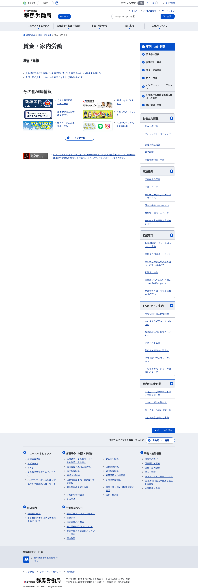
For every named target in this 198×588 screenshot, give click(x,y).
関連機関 (158, 171)
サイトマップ (168, 11)
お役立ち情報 (158, 118)
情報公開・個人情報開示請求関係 (120, 487)
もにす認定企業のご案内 (157, 418)
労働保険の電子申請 (154, 160)
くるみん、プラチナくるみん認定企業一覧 (158, 394)
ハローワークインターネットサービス (158, 196)
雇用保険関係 (112, 470)
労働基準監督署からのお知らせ (42, 472)
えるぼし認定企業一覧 (156, 403)
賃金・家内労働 (153, 70)
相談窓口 (158, 235)
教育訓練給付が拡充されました (158, 334)
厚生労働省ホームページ (157, 205)
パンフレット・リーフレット (159, 87)
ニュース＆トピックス (40, 452)
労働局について (75, 505)
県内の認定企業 (158, 384)
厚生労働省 (170, 3)
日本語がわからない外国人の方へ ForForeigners (158, 282)
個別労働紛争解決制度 (77, 486)
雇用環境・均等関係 (115, 474)
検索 (169, 16)
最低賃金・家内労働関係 (78, 465)
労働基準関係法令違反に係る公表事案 (159, 96)
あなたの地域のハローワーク (42, 483)
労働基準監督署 (152, 179)
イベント (32, 466)
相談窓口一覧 (151, 273)
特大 (154, 3)
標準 (141, 3)
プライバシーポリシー (50, 569)
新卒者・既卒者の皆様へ (157, 351)
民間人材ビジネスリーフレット (158, 360)
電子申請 (149, 152)
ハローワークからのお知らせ (42, 478)
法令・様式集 (151, 126)
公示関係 (71, 498)
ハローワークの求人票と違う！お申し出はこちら (158, 264)
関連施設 (71, 536)
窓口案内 (32, 505)
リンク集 (30, 569)
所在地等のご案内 (75, 519)
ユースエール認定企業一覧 (158, 411)
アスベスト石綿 (152, 343)
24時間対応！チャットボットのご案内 (158, 245)
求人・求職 (151, 78)
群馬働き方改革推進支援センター (158, 222)
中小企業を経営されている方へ (158, 323)
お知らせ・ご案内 (158, 306)
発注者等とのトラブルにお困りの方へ (158, 293)
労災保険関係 (73, 470)
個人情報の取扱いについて (80, 524)
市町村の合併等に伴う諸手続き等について (42, 517)
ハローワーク (151, 187)
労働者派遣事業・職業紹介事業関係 (81, 480)
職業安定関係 (73, 474)
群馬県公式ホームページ (157, 213)
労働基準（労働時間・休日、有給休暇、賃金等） (81, 459)
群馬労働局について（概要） (81, 511)
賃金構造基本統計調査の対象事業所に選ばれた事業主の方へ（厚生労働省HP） (64, 73)
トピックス (33, 462)
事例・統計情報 (156, 46)
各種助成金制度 (113, 478)
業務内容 (71, 515)
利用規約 (71, 569)
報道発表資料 (34, 458)
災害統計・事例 (153, 62)
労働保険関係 (112, 465)
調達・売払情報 (152, 145)
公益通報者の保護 (75, 493)
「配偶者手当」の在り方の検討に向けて (158, 371)
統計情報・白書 (153, 105)
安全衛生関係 (112, 458)
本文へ (134, 11)
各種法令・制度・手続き (80, 452)
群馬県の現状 (152, 54)
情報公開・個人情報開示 (157, 314)
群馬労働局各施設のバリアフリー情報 (81, 530)
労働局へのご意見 (161, 440)
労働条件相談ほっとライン (158, 254)
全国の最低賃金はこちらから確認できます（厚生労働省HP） (55, 77)
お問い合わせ (149, 11)
